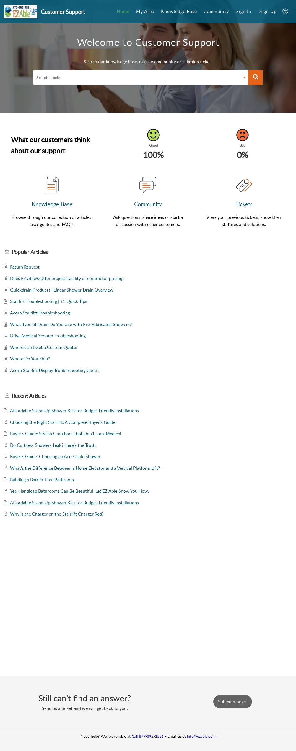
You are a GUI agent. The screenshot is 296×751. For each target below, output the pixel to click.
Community (148, 204)
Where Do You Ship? (30, 359)
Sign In (243, 11)
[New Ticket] (232, 702)
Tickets (244, 204)
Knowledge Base (52, 204)
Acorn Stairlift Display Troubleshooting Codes (54, 370)
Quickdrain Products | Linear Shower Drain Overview (61, 290)
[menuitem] (243, 11)
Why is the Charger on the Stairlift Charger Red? (57, 514)
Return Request (25, 267)
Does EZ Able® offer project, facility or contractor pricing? (67, 278)
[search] (136, 77)
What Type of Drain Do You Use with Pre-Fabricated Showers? (71, 324)
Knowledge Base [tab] (179, 11)
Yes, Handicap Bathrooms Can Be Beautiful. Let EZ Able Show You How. (79, 491)
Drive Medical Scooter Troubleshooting (48, 336)
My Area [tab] (145, 11)
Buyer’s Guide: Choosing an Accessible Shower (55, 456)
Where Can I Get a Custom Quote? (44, 347)
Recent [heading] (29, 396)
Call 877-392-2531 (148, 736)
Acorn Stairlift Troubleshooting (40, 313)
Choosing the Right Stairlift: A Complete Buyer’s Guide (62, 422)
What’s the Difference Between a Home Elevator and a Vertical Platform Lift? (85, 468)
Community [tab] (216, 11)
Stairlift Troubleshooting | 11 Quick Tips (48, 301)
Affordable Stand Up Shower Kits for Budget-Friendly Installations (74, 411)
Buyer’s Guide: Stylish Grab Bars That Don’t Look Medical (65, 433)
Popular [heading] (30, 252)
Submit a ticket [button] (232, 702)
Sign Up (268, 11)
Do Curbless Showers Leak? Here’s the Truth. (53, 445)
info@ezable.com (201, 736)
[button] (285, 11)
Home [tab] (123, 11)
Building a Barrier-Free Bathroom (42, 480)
